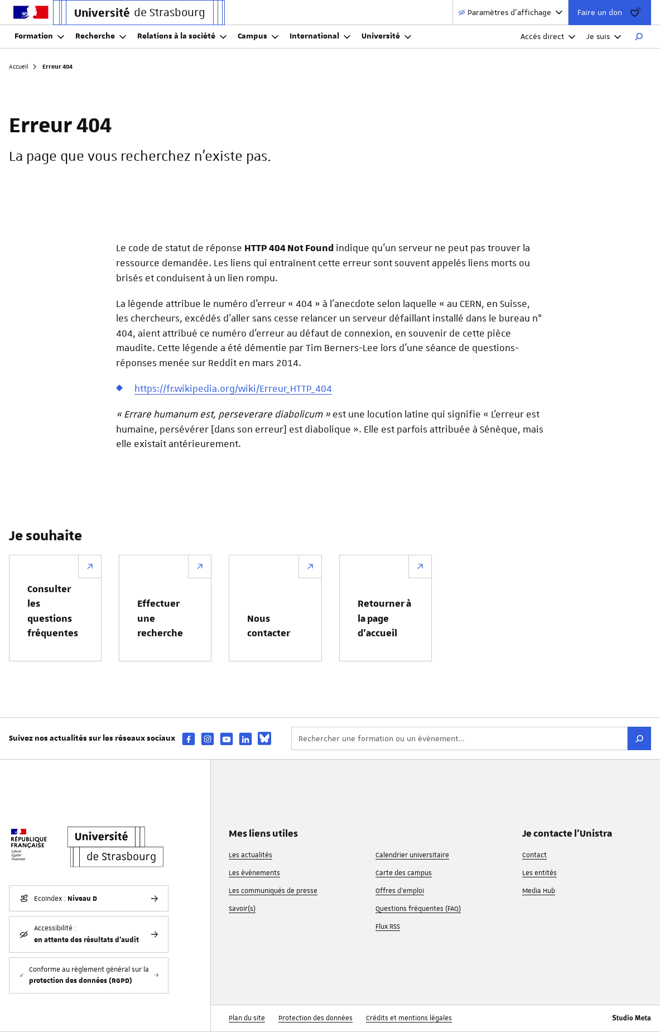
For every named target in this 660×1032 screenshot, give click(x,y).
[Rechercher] (639, 37)
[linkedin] (245, 738)
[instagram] (207, 738)
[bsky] (264, 738)
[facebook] (188, 738)
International (320, 36)
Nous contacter (268, 626)
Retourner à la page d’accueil (384, 619)
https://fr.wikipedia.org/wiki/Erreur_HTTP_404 (233, 388)
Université (386, 36)
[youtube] (226, 738)
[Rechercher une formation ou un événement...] (459, 738)
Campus (258, 36)
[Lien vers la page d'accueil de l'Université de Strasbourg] (139, 12)
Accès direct (548, 36)
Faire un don (609, 12)
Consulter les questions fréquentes (52, 611)
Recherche (100, 36)
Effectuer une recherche (160, 619)
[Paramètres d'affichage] (510, 12)
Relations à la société (182, 36)
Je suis (603, 36)
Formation (39, 36)
